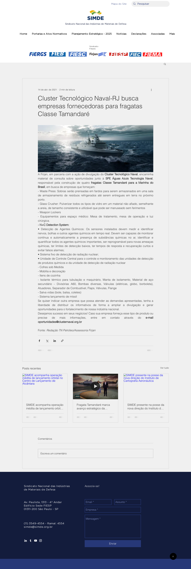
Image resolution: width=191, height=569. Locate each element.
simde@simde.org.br (38, 527)
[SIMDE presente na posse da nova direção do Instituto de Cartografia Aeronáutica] (146, 386)
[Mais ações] (151, 90)
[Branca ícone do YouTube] (35, 540)
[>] (173, 556)
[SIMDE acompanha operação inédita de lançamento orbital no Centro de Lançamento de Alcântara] (45, 386)
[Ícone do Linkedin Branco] (25, 540)
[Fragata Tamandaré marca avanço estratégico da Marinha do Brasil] (95, 386)
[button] (119, 3)
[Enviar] (113, 543)
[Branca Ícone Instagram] (40, 540)
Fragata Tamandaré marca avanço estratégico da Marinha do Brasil (93, 406)
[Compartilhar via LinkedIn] (54, 340)
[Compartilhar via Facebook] (39, 340)
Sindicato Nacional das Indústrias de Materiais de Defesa (95, 24)
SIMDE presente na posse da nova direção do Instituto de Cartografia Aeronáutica (145, 406)
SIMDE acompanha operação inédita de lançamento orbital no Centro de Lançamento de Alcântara (44, 406)
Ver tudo (164, 367)
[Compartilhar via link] (62, 340)
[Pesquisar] (150, 4)
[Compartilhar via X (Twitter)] (47, 340)
